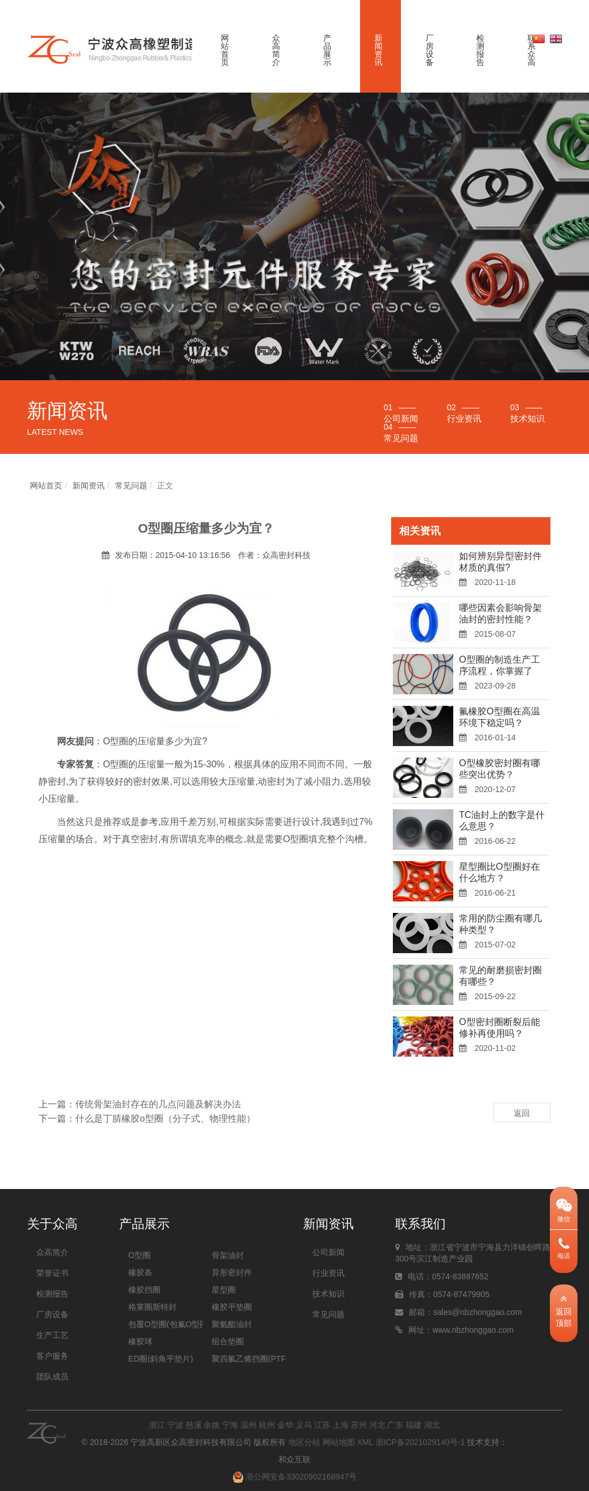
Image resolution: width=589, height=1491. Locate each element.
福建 (414, 1424)
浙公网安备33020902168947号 (294, 1476)
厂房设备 (430, 50)
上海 (340, 1424)
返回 (522, 1113)
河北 (377, 1424)
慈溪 (194, 1424)
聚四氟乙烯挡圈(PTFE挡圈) (249, 1358)
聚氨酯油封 (232, 1324)
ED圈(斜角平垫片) (160, 1358)
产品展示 (327, 50)
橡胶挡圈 (144, 1289)
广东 (395, 1424)
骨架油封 (228, 1255)
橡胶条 (140, 1272)
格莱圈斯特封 (152, 1307)
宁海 (230, 1424)
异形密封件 (232, 1272)
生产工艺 (52, 1335)
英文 (556, 39)
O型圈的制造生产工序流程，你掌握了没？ (499, 671)
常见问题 (131, 485)
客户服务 (52, 1355)
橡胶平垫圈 (232, 1307)
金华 (285, 1424)
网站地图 (339, 1442)
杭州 (267, 1424)
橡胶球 (140, 1341)
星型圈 (224, 1289)
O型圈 (139, 1255)
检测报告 (480, 50)
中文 (539, 39)
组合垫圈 (228, 1341)
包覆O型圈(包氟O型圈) (165, 1324)
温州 (248, 1424)
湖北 (432, 1424)
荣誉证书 (52, 1273)
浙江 (157, 1424)
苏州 (359, 1424)
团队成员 (52, 1376)
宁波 (175, 1424)
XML (365, 1442)
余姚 (212, 1424)
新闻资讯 (378, 50)
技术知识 (328, 1293)
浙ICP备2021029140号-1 (420, 1442)
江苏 (322, 1424)
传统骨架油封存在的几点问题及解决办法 (158, 1104)
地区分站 (304, 1442)
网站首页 (225, 50)
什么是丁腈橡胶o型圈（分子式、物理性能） (165, 1118)
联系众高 (531, 50)
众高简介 (276, 50)
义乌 (304, 1424)
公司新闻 (328, 1252)
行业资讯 (328, 1273)
